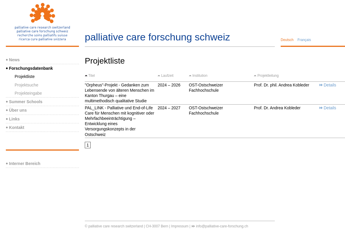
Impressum (179, 226)
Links (13, 119)
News (13, 60)
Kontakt (15, 127)
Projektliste (24, 76)
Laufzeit (167, 76)
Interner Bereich (23, 163)
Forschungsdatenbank (29, 68)
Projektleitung (268, 76)
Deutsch (287, 40)
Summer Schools (24, 101)
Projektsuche (26, 85)
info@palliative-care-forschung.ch (222, 226)
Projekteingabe (28, 93)
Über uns (16, 110)
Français (304, 40)
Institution (199, 76)
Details (330, 85)
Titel (91, 76)
